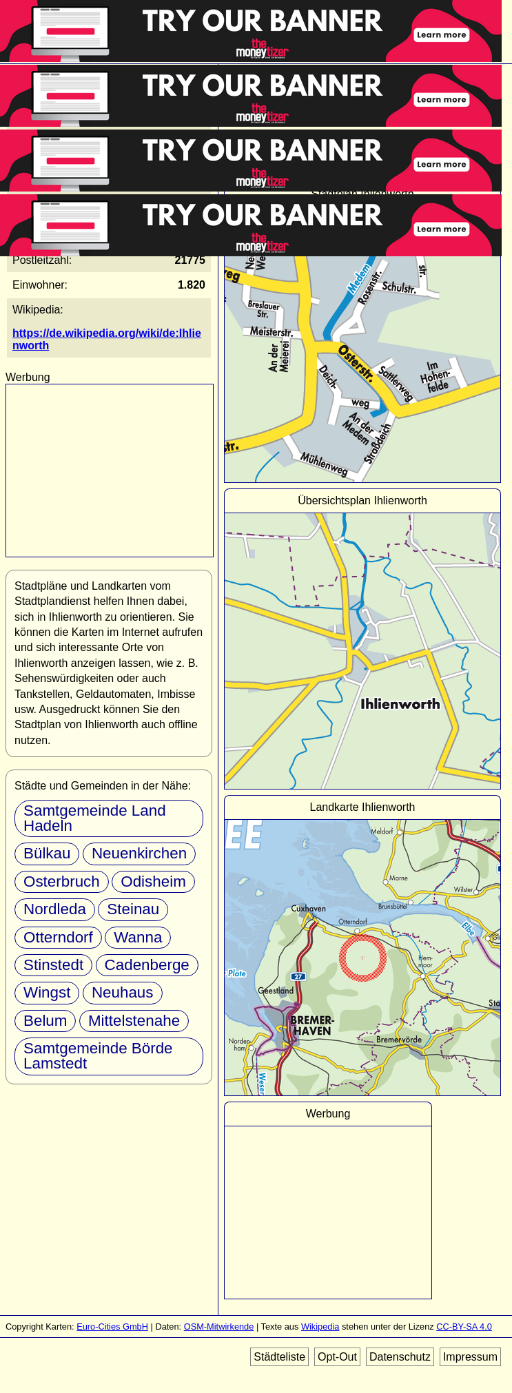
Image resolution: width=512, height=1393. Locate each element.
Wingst (46, 992)
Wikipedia (320, 1326)
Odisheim (153, 881)
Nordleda (54, 909)
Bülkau (46, 853)
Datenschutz (400, 1357)
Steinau (133, 909)
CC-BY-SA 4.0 (464, 1326)
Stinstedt (53, 964)
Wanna (138, 937)
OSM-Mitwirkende (219, 1326)
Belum (45, 1020)
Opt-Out (337, 1357)
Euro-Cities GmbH (112, 1326)
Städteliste (279, 1357)
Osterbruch (61, 881)
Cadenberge (147, 964)
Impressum (470, 1357)
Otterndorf (58, 937)
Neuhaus (123, 992)
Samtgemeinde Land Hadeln (94, 818)
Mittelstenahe (134, 1020)
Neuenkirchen (139, 853)
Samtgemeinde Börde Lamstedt (98, 1056)
